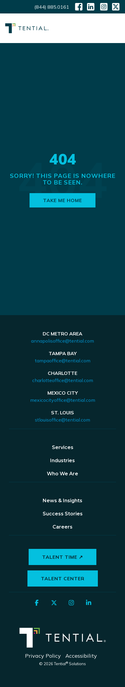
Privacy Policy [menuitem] (43, 655)
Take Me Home (62, 200)
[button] (116, 26)
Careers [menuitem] (62, 527)
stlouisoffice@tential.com (62, 420)
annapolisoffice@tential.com (62, 341)
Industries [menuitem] (62, 460)
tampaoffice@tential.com (62, 361)
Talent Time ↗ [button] (62, 557)
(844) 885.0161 (51, 7)
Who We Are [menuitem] (62, 474)
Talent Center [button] (62, 578)
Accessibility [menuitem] (81, 655)
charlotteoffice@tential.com (62, 380)
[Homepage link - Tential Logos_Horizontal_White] (62, 646)
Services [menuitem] (62, 447)
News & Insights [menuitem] (62, 500)
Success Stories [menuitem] (63, 514)
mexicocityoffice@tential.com (62, 400)
